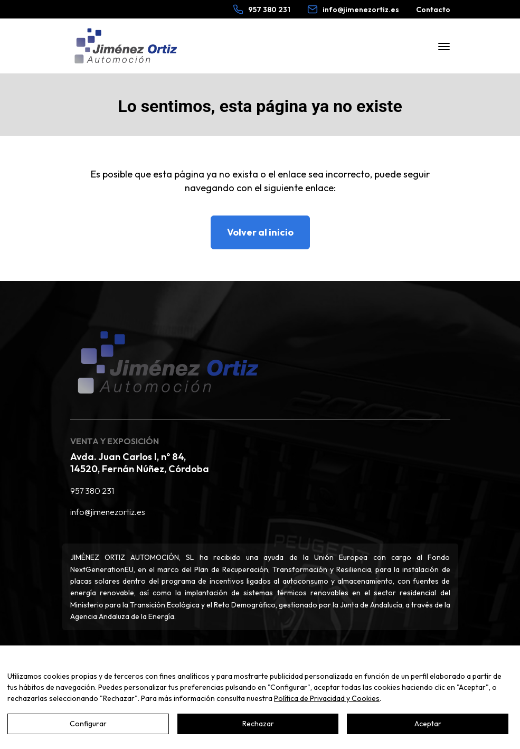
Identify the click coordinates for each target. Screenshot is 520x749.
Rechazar (258, 723)
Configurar (88, 723)
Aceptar (427, 723)
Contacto (433, 9)
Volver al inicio (260, 232)
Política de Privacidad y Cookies (327, 698)
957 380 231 (92, 490)
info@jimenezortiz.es (107, 512)
